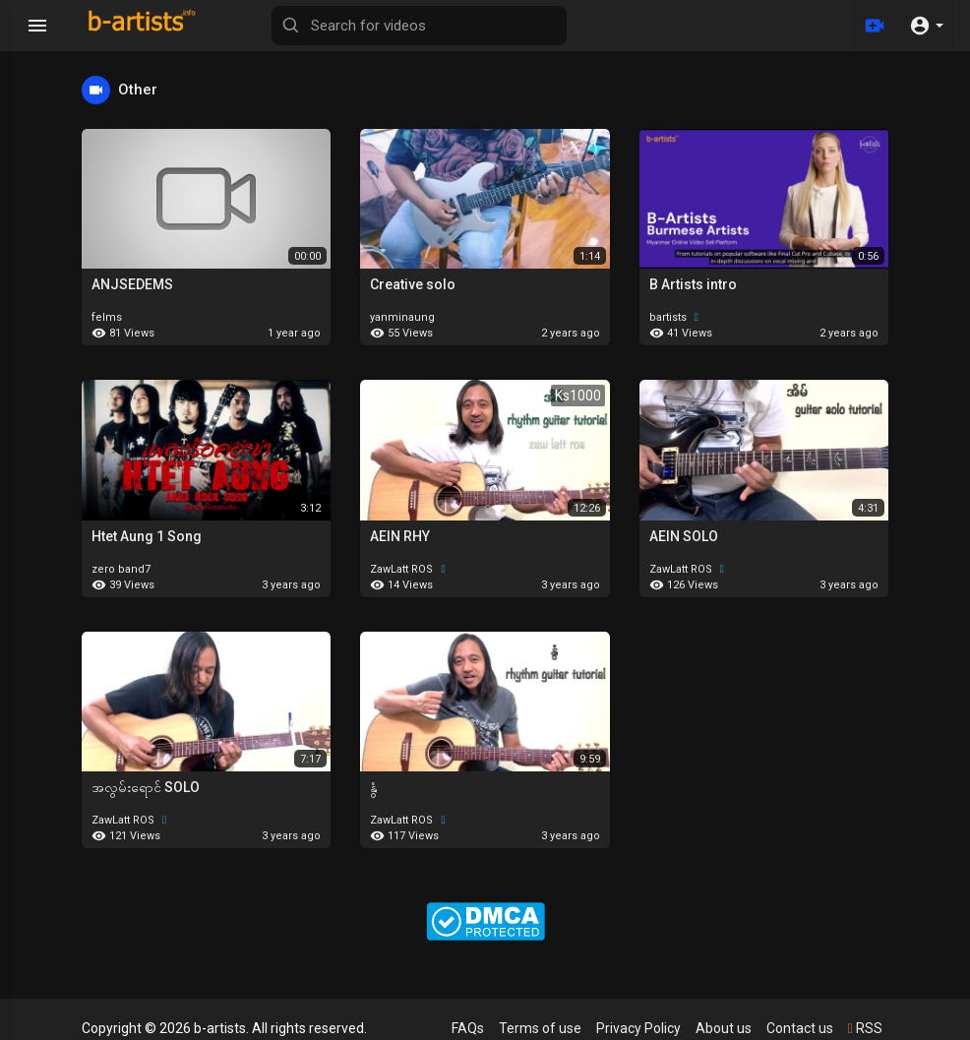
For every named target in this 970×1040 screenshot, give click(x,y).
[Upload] (874, 25)
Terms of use (540, 1028)
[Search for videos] (419, 25)
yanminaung (402, 317)
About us (724, 1028)
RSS (865, 1028)
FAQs (468, 1028)
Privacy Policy (638, 1028)
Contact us (799, 1028)
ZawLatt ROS (410, 569)
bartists (676, 317)
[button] (926, 25)
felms (106, 317)
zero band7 (121, 569)
